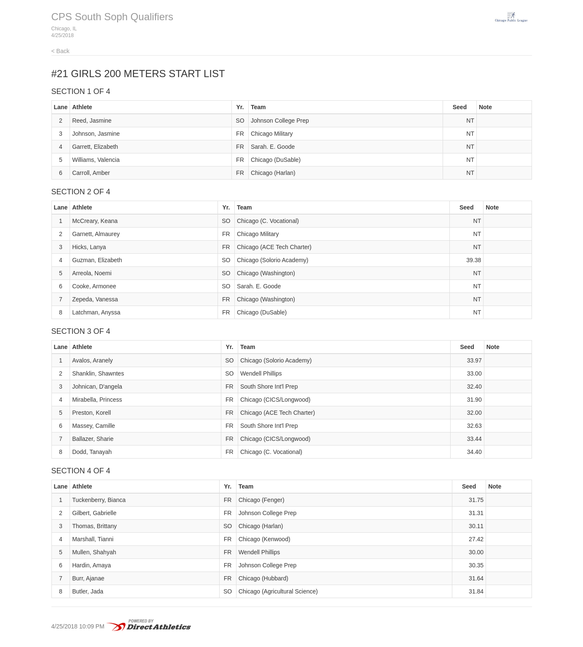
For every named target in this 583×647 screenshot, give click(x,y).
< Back (60, 51)
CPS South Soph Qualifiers (112, 16)
